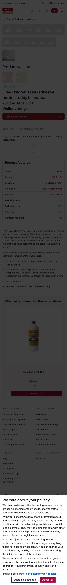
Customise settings (24, 579)
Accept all (48, 579)
